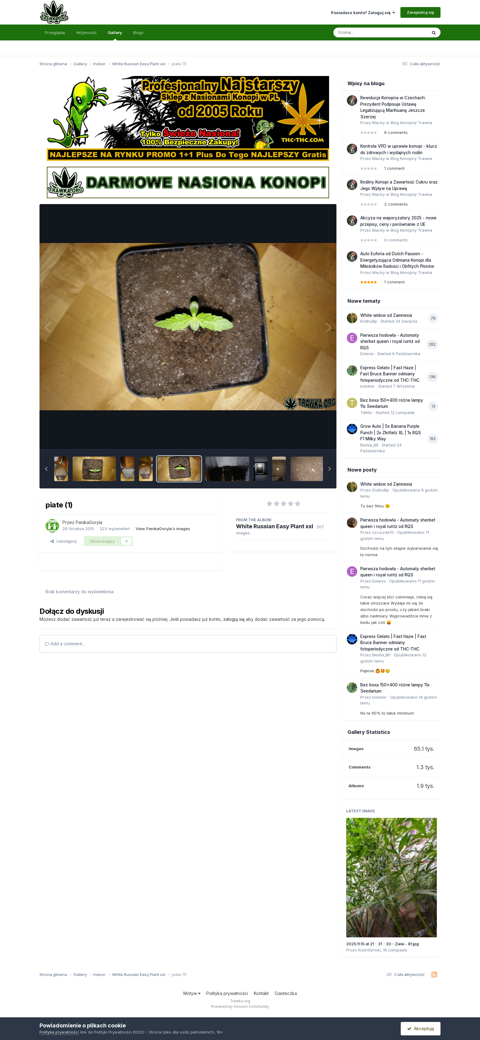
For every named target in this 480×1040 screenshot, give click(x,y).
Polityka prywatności (227, 993)
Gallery (115, 35)
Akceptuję (420, 1028)
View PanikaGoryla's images (163, 528)
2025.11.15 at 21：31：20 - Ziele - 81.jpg (382, 943)
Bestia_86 (369, 444)
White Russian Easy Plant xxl (274, 526)
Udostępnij (64, 541)
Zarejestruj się (420, 12)
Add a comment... (65, 643)
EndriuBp (368, 321)
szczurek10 (383, 532)
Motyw (192, 993)
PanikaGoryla (89, 522)
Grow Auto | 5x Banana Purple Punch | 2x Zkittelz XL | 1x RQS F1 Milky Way (390, 432)
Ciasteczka (286, 993)
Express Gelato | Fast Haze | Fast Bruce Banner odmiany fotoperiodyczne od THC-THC (389, 374)
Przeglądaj (55, 32)
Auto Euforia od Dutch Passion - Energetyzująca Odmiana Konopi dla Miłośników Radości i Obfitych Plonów (397, 260)
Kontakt (261, 993)
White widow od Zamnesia (386, 315)
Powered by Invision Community (240, 1006)
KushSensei (369, 949)
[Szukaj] (365, 32)
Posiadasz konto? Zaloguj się (363, 12)
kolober (367, 386)
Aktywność (86, 32)
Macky (378, 122)
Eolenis (367, 353)
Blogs (138, 32)
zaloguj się (234, 619)
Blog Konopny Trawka (411, 122)
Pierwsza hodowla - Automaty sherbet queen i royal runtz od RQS (390, 341)
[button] (46, 469)
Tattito (366, 412)
